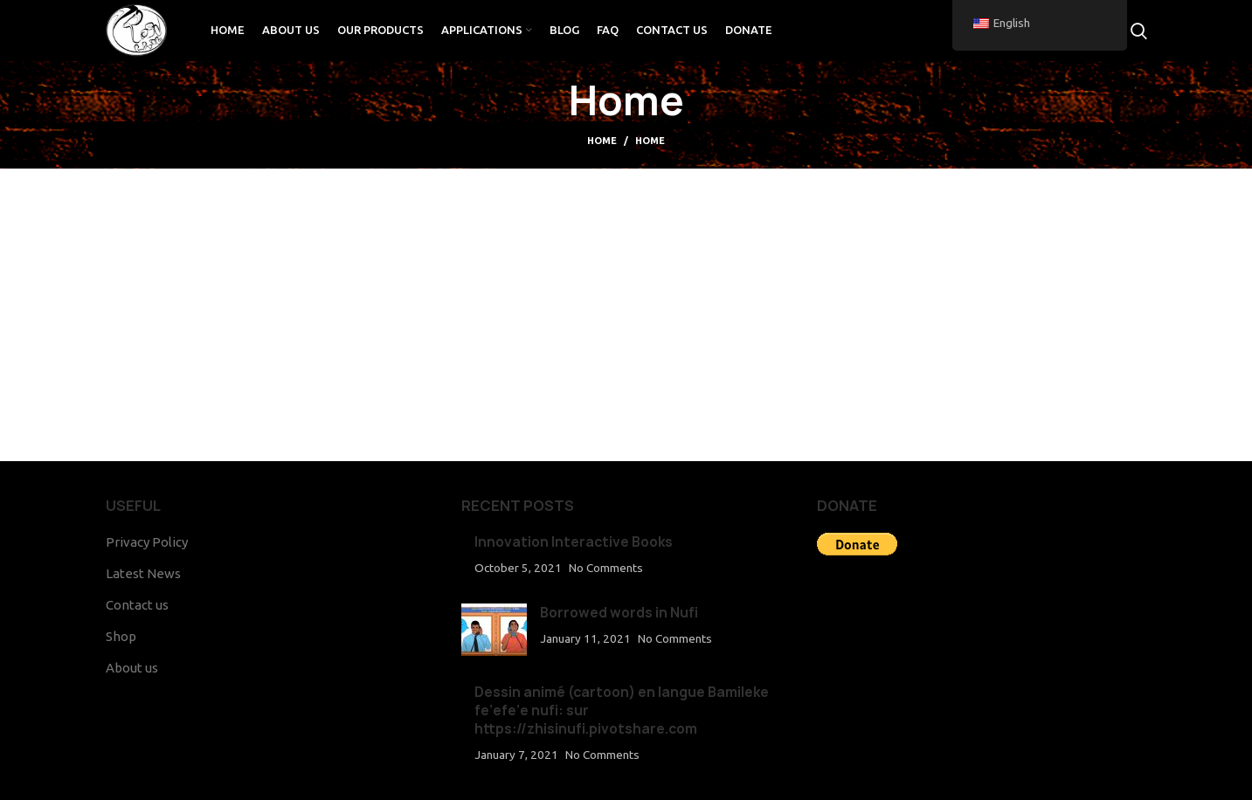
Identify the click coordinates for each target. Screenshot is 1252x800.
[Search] (1139, 30)
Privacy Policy (147, 541)
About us (132, 667)
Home (602, 140)
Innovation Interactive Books (573, 542)
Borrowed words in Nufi (619, 612)
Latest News (143, 573)
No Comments (606, 568)
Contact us (137, 604)
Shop (121, 636)
